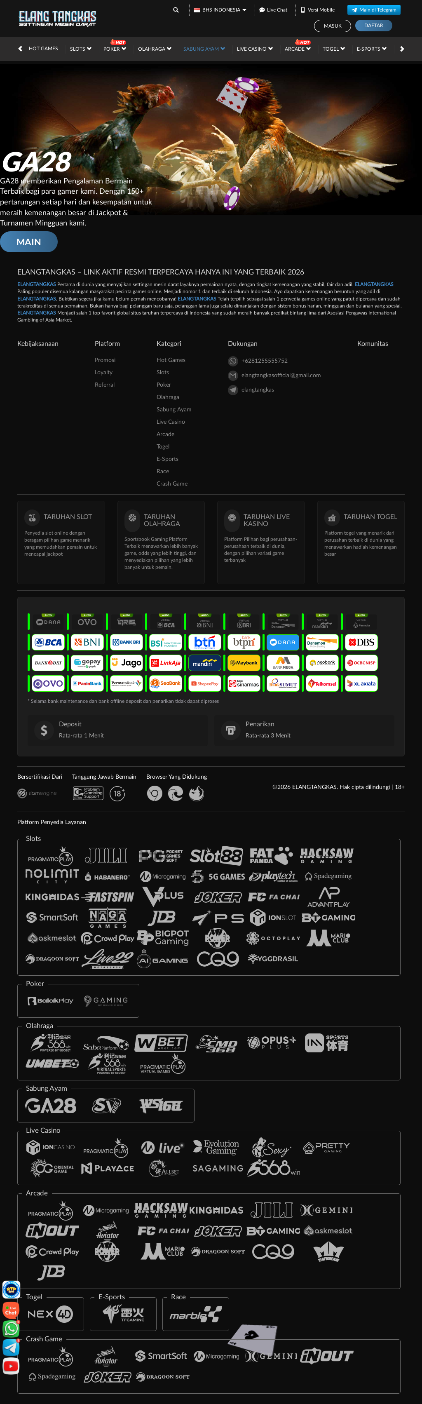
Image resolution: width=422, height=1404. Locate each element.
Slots (80, 49)
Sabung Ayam (204, 49)
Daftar (373, 25)
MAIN (28, 241)
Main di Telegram (374, 10)
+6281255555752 (258, 361)
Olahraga (154, 49)
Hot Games (43, 48)
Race (163, 471)
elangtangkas (251, 390)
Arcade (298, 49)
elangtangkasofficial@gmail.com (274, 376)
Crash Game (172, 484)
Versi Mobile (317, 10)
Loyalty (104, 373)
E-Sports (372, 49)
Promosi (105, 360)
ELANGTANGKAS (36, 284)
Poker (114, 49)
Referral (105, 385)
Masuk (333, 25)
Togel (334, 49)
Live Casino (255, 49)
